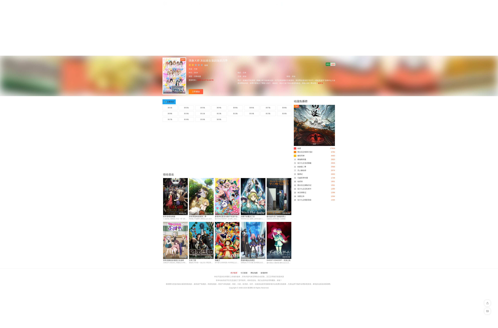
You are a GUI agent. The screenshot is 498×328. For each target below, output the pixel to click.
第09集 (170, 113)
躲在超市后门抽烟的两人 (276, 216)
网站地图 (254, 273)
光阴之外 (299, 196)
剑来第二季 (300, 167)
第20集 (219, 119)
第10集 (186, 113)
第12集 (219, 113)
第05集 (235, 108)
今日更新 (244, 273)
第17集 (170, 119)
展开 (320, 83)
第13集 (235, 113)
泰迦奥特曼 (300, 159)
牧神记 (298, 174)
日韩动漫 (197, 76)
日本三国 (192, 260)
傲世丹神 (299, 156)
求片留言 (233, 273)
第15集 (268, 113)
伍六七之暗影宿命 (302, 200)
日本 (244, 73)
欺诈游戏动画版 (169, 216)
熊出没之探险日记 (302, 185)
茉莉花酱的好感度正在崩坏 (173, 260)
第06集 (251, 108)
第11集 (202, 113)
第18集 (186, 119)
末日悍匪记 (300, 193)
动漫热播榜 (301, 101)
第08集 (284, 108)
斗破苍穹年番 (301, 178)
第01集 (170, 108)
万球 (195, 69)
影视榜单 (264, 273)
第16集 (284, 113)
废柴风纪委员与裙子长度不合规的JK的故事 (231, 216)
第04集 (219, 108)
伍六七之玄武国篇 (302, 163)
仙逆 (297, 148)
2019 (196, 73)
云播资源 (170, 102)
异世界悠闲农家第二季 (197, 216)
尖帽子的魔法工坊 (248, 216)
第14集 (251, 113)
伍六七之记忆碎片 (302, 189)
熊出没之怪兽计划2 (303, 152)
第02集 (186, 108)
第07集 (268, 108)
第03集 (202, 108)
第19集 (202, 119)
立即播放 (196, 92)
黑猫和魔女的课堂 (248, 260)
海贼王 (217, 260)
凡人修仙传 (300, 170)
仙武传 (298, 181)
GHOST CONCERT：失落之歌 (279, 260)
